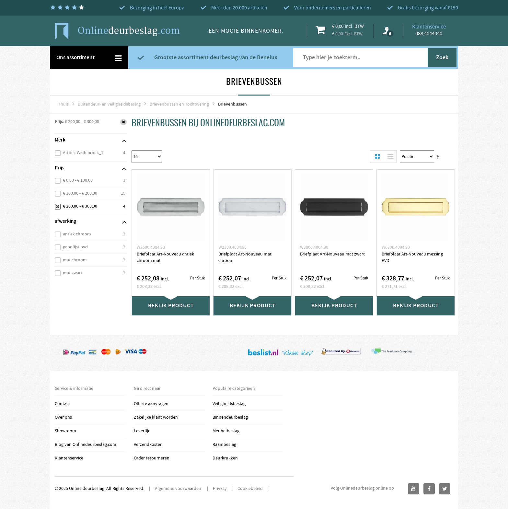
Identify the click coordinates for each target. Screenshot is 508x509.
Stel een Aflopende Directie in (439, 157)
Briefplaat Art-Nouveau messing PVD (412, 257)
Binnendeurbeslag (230, 417)
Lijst (389, 157)
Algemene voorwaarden (178, 489)
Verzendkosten (148, 444)
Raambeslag (224, 444)
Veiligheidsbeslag (229, 404)
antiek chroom (77, 234)
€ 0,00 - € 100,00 (78, 180)
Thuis (63, 104)
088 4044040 (428, 33)
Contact (62, 404)
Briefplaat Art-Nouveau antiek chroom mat (165, 257)
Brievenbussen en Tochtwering (179, 104)
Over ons (63, 417)
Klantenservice (69, 458)
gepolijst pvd (75, 247)
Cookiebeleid (250, 489)
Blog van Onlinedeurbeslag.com (85, 444)
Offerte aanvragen (151, 404)
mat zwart (72, 273)
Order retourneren (151, 458)
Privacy (220, 489)
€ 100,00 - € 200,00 (80, 193)
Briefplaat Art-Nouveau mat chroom (244, 257)
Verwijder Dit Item (123, 122)
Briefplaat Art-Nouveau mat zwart (332, 254)
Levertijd (142, 431)
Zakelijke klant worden (156, 417)
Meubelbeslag (226, 431)
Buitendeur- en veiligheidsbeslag (109, 104)
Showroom (65, 431)
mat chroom (75, 260)
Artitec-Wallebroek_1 (83, 153)
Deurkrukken (225, 458)
